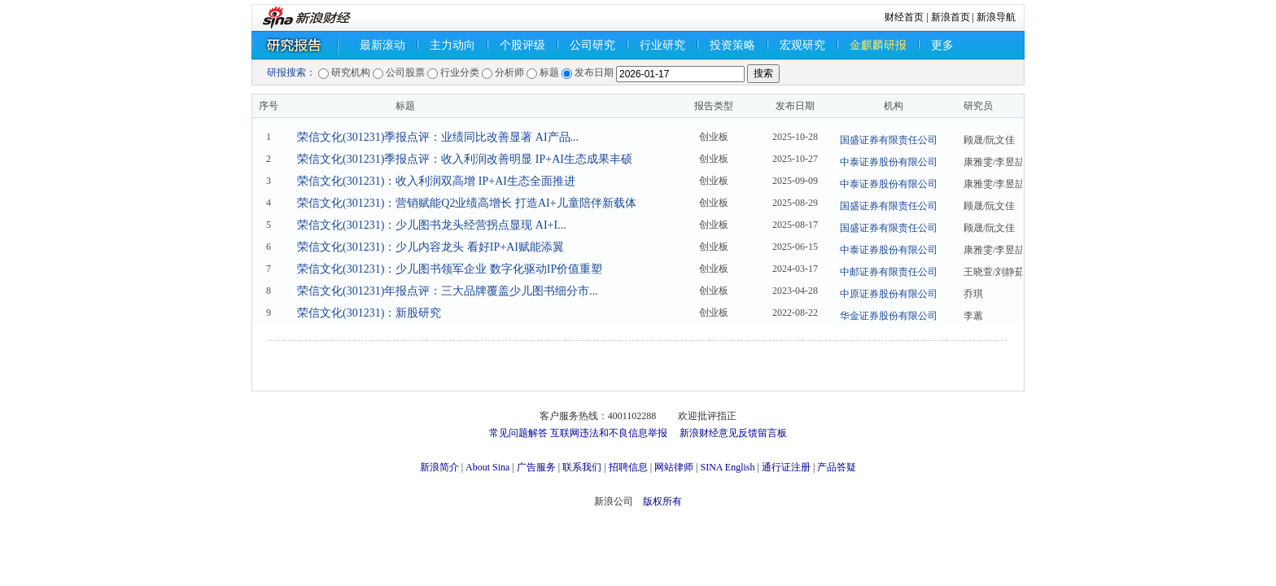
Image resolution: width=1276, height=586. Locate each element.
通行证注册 (786, 467)
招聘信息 (628, 467)
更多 (942, 45)
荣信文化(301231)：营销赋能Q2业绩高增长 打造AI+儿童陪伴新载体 (466, 203)
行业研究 (662, 45)
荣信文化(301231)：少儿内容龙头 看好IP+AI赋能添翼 (430, 247)
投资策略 (732, 45)
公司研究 (592, 45)
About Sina (487, 467)
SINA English (727, 467)
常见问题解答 (518, 433)
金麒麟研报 (878, 45)
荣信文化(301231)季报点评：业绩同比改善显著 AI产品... (438, 137)
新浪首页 (950, 17)
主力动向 (452, 45)
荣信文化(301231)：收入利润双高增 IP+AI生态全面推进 (436, 181)
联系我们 (581, 467)
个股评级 (522, 45)
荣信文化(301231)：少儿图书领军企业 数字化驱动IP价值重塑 (449, 269)
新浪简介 (439, 467)
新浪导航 (996, 17)
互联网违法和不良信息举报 (608, 433)
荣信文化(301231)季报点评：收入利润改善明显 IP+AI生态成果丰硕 (464, 159)
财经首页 (904, 17)
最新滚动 (382, 45)
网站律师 (673, 467)
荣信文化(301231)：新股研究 (369, 313)
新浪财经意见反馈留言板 (733, 433)
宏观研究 (802, 45)
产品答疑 (836, 467)
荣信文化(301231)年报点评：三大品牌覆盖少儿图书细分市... (447, 291)
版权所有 (662, 501)
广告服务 (536, 467)
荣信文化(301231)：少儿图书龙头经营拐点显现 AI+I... (431, 225)
